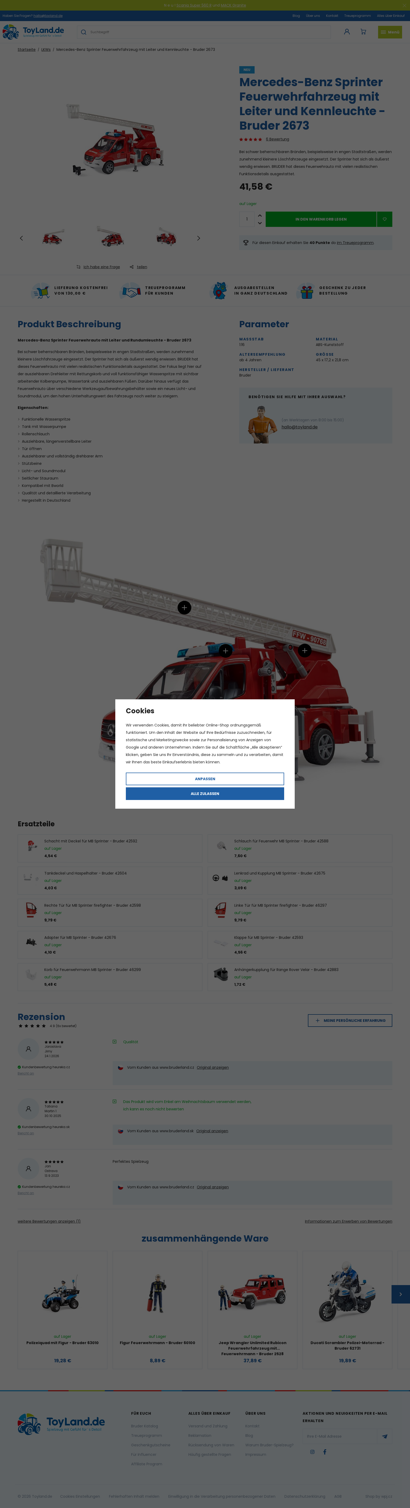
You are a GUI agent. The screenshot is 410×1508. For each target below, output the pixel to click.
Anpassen (205, 779)
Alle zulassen (205, 793)
